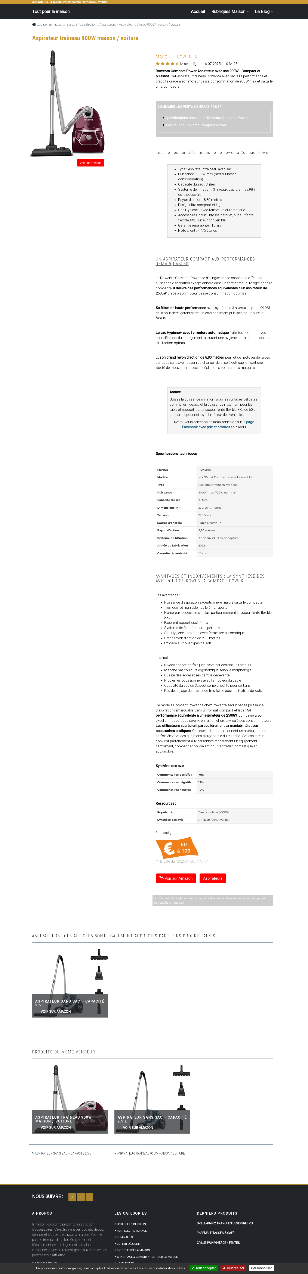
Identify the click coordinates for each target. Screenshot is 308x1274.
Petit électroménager (132, 1230)
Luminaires (125, 1237)
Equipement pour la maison (54, 24)
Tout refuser (233, 1268)
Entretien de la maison (133, 1250)
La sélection (88, 24)
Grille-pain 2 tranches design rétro (225, 1223)
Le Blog (264, 11)
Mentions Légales (45, 1262)
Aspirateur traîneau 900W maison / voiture (63, 1119)
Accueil (198, 11)
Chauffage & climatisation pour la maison (147, 1256)
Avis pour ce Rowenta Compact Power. (196, 125)
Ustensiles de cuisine (132, 1224)
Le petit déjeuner (129, 1243)
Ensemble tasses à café (215, 1233)
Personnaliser (261, 1268)
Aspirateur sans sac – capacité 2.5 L (69, 1003)
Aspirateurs (107, 24)
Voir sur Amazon (91, 163)
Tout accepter (204, 1268)
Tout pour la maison (50, 11)
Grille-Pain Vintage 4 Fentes (218, 1243)
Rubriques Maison (230, 11)
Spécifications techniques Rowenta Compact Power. (207, 118)
